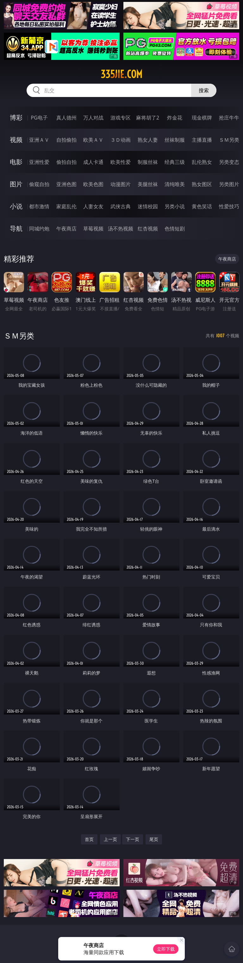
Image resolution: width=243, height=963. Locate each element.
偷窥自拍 (39, 184)
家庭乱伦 (66, 206)
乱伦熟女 (202, 161)
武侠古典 (120, 206)
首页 (89, 839)
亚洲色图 (66, 184)
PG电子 (39, 117)
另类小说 (175, 206)
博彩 (16, 117)
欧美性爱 (120, 161)
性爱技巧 (229, 206)
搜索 (204, 90)
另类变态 (229, 161)
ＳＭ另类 (229, 139)
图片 (16, 184)
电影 (16, 162)
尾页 (153, 839)
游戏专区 (120, 117)
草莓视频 (93, 228)
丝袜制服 (175, 139)
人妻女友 (93, 206)
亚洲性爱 (39, 161)
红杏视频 (148, 228)
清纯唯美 (175, 184)
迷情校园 (148, 206)
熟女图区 (202, 184)
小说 (16, 206)
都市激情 (39, 206)
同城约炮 (39, 228)
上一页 (110, 839)
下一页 (132, 839)
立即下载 (166, 949)
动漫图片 (120, 184)
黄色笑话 (202, 206)
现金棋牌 (202, 117)
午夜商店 (66, 228)
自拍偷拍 (66, 139)
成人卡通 (93, 161)
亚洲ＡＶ (39, 139)
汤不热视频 (120, 228)
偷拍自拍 (66, 161)
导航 (16, 228)
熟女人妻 (148, 139)
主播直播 (202, 139)
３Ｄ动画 (120, 139)
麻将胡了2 (147, 117)
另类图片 (229, 184)
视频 (16, 139)
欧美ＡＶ (93, 139)
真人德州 (66, 117)
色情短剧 (175, 228)
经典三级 (175, 161)
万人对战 (93, 117)
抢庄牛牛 (229, 117)
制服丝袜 (148, 161)
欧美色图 (93, 184)
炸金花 (174, 117)
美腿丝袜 (148, 184)
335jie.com (121, 74)
